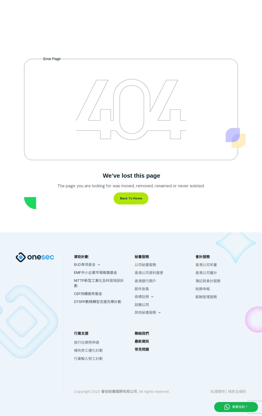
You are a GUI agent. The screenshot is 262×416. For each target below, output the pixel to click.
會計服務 (164, 18)
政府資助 (111, 18)
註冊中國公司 (85, 18)
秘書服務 (138, 18)
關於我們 (176, 4)
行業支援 (190, 18)
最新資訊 (209, 4)
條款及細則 (237, 391)
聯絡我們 (193, 4)
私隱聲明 (218, 391)
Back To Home (131, 198)
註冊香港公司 (57, 18)
